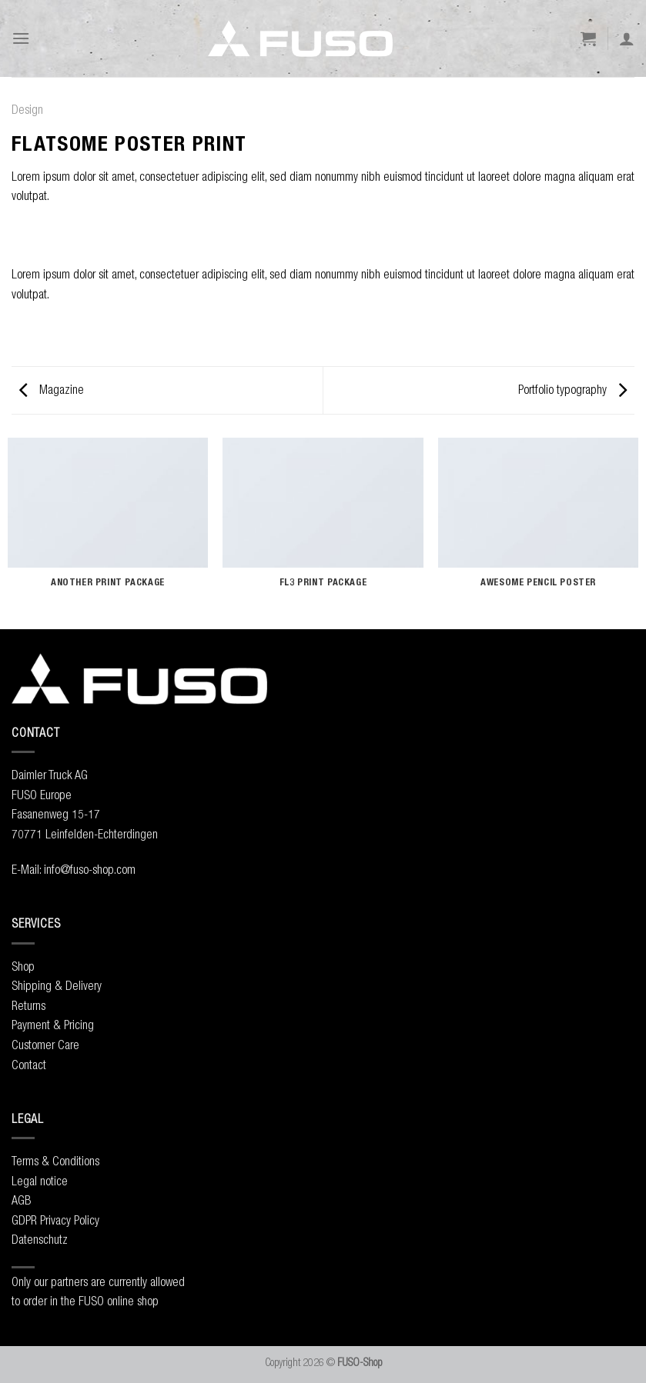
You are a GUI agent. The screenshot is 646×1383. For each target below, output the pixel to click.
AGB (21, 1200)
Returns (28, 1005)
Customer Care (45, 1044)
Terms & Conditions (55, 1161)
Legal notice (40, 1181)
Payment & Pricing (53, 1024)
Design (27, 109)
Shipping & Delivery (57, 985)
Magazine (51, 389)
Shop (23, 966)
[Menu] (21, 38)
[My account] (626, 38)
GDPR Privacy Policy (55, 1220)
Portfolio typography (572, 389)
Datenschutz (40, 1239)
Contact (29, 1064)
